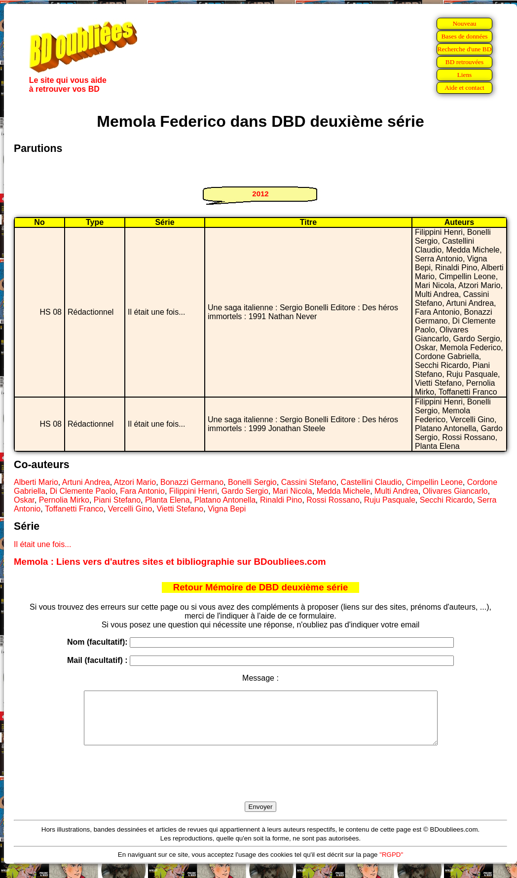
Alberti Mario (36, 482)
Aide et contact (464, 87)
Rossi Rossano (333, 500)
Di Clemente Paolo (82, 491)
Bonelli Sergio (252, 482)
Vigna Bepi (227, 509)
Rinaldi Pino (281, 500)
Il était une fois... (43, 544)
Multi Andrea (396, 491)
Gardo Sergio (245, 491)
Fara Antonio (142, 491)
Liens (464, 74)
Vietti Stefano (179, 509)
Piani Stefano (117, 500)
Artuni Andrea (86, 482)
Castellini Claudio (371, 482)
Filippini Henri (193, 491)
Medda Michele (343, 491)
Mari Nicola (292, 491)
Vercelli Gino (130, 509)
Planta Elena (167, 500)
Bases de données (464, 36)
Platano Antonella (225, 500)
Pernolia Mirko (64, 500)
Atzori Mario (135, 482)
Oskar (24, 500)
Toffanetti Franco (74, 509)
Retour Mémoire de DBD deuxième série (260, 587)
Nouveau (464, 23)
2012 (260, 193)
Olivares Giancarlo (455, 491)
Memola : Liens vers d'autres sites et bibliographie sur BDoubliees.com (170, 561)
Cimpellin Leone (434, 482)
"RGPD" (391, 865)
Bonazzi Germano (191, 482)
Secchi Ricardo (446, 500)
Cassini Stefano (308, 482)
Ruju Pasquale (389, 500)
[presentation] (260, 785)
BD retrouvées (464, 62)
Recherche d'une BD (465, 49)
